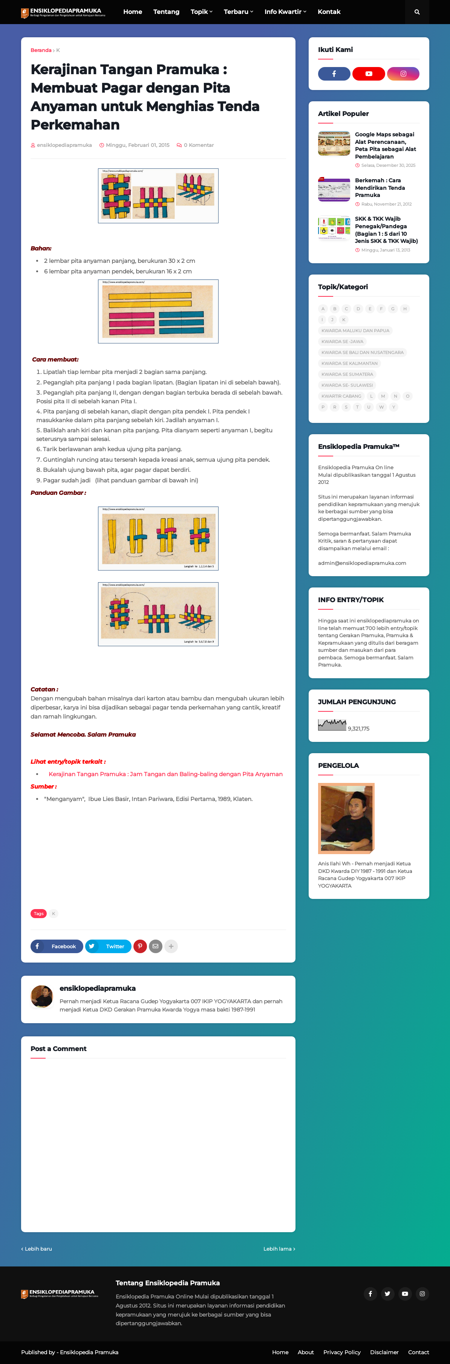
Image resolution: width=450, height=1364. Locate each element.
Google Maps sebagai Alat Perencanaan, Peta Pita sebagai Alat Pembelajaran (385, 145)
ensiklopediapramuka (98, 988)
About (306, 1352)
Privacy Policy (342, 1352)
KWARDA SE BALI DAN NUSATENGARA (362, 352)
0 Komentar (199, 145)
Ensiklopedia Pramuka (89, 1352)
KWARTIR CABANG (341, 396)
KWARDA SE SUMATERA (347, 374)
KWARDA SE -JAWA (342, 341)
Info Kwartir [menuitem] (283, 11)
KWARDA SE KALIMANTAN (349, 363)
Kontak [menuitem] (329, 11)
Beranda (41, 50)
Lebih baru (38, 1249)
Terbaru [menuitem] (236, 11)
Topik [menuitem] (199, 11)
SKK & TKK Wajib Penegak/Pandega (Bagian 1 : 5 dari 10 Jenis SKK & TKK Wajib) (386, 229)
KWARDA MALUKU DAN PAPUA (355, 330)
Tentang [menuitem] (166, 11)
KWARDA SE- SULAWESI (347, 385)
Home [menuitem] (132, 11)
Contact (418, 1352)
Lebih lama (277, 1249)
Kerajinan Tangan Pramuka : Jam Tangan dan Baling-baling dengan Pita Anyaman (166, 774)
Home (280, 1352)
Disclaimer (384, 1352)
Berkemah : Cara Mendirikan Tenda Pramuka (380, 187)
